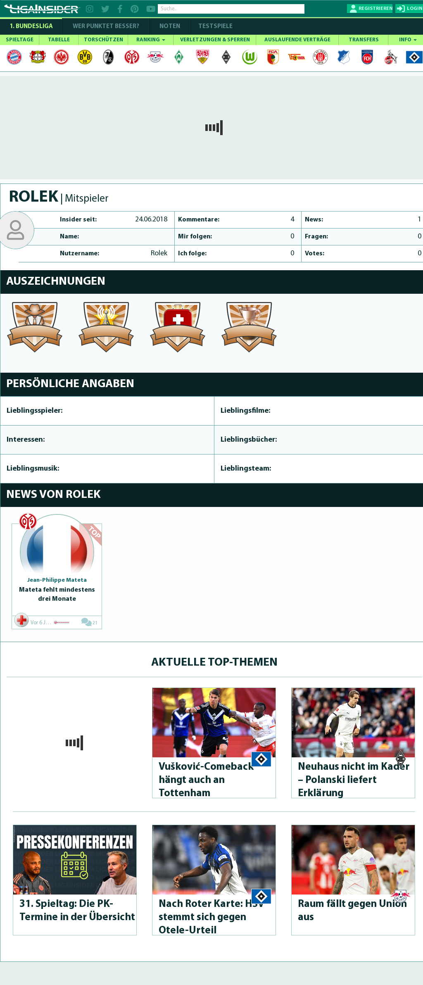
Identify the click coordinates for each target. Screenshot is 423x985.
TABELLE (59, 40)
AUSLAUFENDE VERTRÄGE (297, 40)
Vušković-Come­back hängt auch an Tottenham (206, 780)
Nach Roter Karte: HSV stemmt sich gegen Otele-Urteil (211, 917)
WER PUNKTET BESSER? (106, 27)
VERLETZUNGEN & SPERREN (215, 40)
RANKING (150, 40)
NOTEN (169, 27)
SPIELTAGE (19, 40)
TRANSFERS (364, 40)
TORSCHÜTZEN (103, 40)
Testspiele (214, 27)
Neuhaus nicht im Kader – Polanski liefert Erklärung (353, 780)
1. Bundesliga (31, 27)
